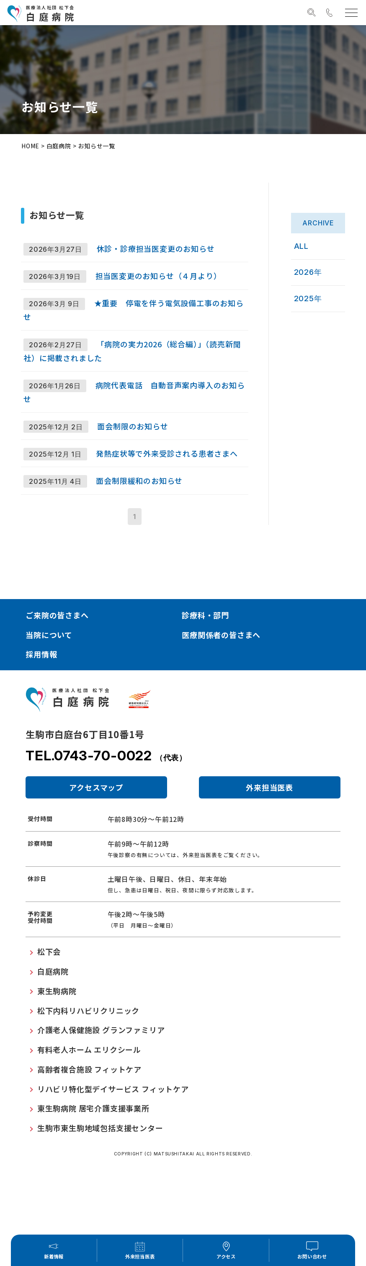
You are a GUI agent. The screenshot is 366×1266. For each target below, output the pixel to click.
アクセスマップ (96, 863)
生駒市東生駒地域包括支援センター (100, 1203)
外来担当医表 (269, 863)
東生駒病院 (57, 1066)
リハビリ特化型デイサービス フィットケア (113, 1164)
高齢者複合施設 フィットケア (89, 1144)
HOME (30, 146)
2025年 (313, 288)
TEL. (106, 831)
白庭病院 (58, 146)
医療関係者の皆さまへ (221, 710)
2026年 (313, 266)
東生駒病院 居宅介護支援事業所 (93, 1183)
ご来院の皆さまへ (57, 690)
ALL (306, 244)
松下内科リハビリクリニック (88, 1085)
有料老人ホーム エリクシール (89, 1124)
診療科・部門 (205, 690)
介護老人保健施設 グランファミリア (101, 1105)
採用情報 (41, 729)
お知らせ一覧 (96, 146)
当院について (49, 710)
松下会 (49, 1027)
